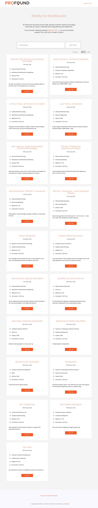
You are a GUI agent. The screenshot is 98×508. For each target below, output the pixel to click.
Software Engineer (71, 404)
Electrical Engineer (70, 104)
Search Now (73, 45)
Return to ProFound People (49, 496)
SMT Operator (27, 404)
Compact (75, 52)
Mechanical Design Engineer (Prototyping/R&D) (27, 147)
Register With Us (54, 30)
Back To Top (87, 3)
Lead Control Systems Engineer (71, 59)
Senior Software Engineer (71, 321)
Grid (83, 52)
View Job (27, 91)
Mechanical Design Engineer (27, 278)
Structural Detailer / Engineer (27, 104)
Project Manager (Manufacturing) (71, 147)
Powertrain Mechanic (70, 236)
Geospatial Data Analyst (70, 278)
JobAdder (66, 504)
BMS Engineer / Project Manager (27, 191)
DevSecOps (71, 362)
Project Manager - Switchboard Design (71, 192)
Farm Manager (27, 236)
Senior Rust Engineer (27, 362)
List (89, 52)
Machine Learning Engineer (27, 321)
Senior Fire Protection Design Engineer (27, 60)
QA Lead (27, 447)
